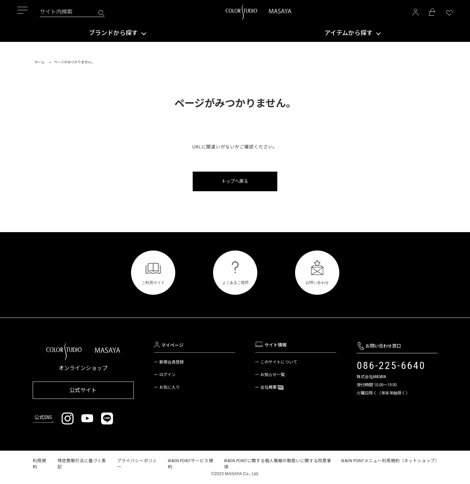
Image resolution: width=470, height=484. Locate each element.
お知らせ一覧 (272, 374)
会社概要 (269, 387)
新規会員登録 (171, 362)
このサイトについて (278, 362)
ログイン (167, 374)
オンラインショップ (83, 368)
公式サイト (83, 389)
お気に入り (169, 387)
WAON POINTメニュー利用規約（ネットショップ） (390, 460)
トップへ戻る (235, 181)
